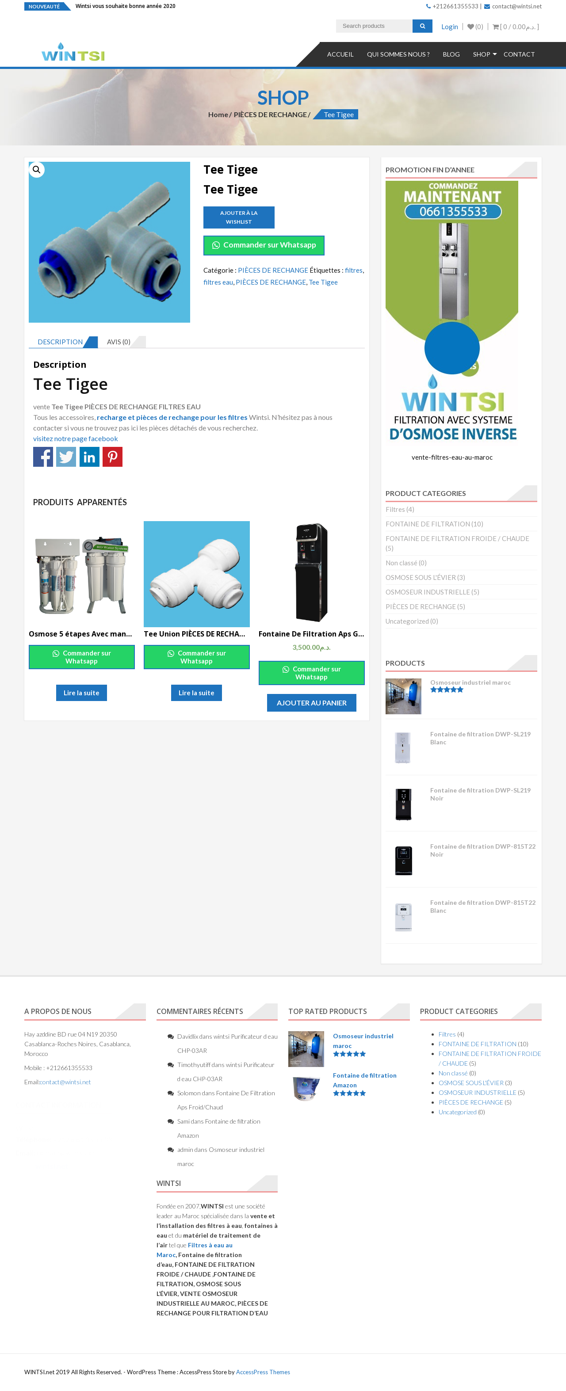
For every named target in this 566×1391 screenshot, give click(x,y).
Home (218, 114)
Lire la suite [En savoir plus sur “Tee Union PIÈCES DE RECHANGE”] (196, 693)
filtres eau (218, 282)
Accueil (340, 54)
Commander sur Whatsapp (264, 244)
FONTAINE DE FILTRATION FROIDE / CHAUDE (457, 538)
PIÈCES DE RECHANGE (270, 114)
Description (60, 342)
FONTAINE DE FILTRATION (428, 524)
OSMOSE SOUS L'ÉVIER (421, 577)
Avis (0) (118, 342)
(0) (475, 26)
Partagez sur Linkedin (89, 457)
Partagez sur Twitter (66, 457)
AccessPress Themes (263, 1372)
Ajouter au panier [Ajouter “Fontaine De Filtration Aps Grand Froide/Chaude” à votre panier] (312, 702)
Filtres (395, 509)
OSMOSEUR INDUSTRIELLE (428, 592)
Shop (481, 54)
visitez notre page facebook (75, 438)
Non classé (401, 563)
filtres (354, 270)
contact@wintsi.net (513, 6)
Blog (451, 54)
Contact (519, 54)
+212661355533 (452, 6)
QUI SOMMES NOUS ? (398, 54)
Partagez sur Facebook (43, 457)
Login (449, 26)
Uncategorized (407, 621)
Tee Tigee (323, 282)
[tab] (63, 342)
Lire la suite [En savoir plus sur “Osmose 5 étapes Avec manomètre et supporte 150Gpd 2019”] (81, 693)
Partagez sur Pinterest (112, 457)
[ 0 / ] (516, 26)
